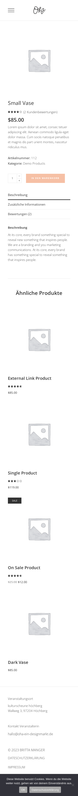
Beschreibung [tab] (17, 195)
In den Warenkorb (45, 178)
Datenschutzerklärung (45, 789)
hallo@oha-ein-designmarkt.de (30, 734)
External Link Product (29, 378)
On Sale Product (24, 567)
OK (23, 789)
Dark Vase (18, 662)
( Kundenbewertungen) (40, 112)
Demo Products (34, 163)
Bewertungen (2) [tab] (19, 214)
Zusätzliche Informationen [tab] (26, 204)
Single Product (22, 473)
